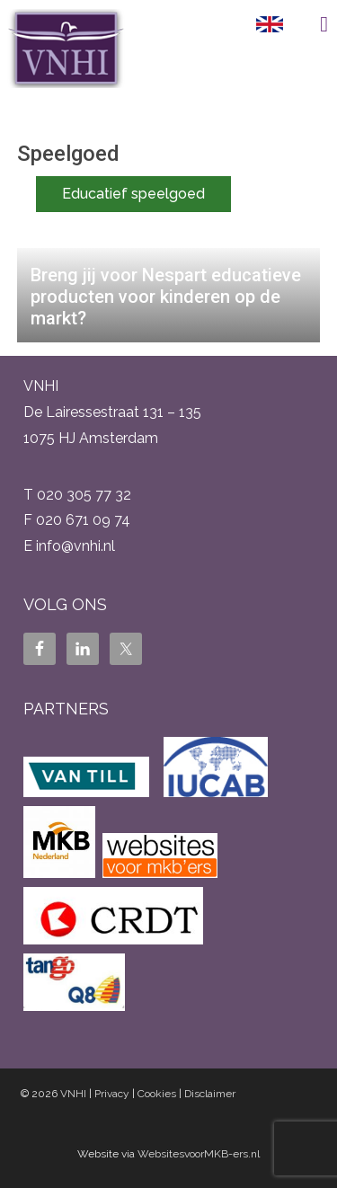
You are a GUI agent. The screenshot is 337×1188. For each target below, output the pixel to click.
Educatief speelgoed (133, 193)
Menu (310, 24)
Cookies (156, 1093)
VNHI (73, 1093)
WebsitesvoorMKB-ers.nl (198, 1154)
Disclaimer (209, 1093)
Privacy (111, 1093)
